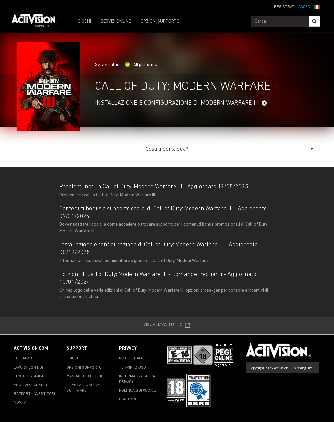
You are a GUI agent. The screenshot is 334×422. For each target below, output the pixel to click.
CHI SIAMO (23, 358)
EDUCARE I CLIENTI (30, 385)
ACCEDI (304, 7)
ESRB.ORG (128, 399)
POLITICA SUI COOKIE (137, 391)
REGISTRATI (284, 7)
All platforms (141, 65)
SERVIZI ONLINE (116, 21)
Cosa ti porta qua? (229, 149)
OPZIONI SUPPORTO (160, 21)
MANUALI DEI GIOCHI (84, 376)
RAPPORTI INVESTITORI (34, 394)
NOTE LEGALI (130, 358)
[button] (317, 6)
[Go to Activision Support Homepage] (37, 21)
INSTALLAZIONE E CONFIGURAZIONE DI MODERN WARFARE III (177, 103)
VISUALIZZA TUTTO (167, 325)
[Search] (314, 21)
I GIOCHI (83, 21)
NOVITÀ (20, 403)
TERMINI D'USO (132, 367)
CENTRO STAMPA (28, 376)
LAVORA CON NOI (28, 367)
